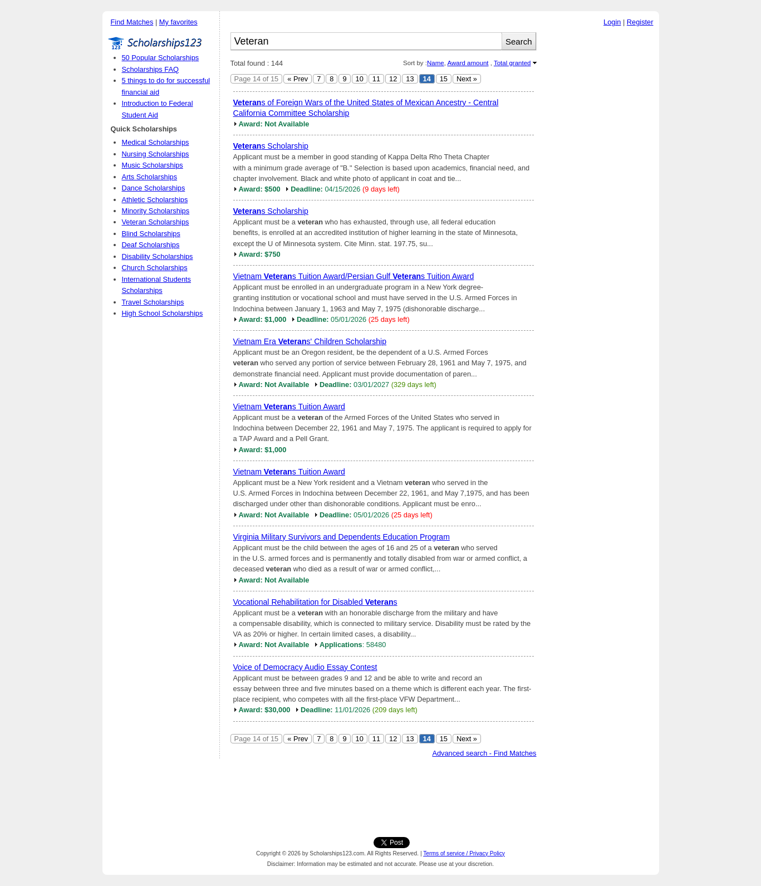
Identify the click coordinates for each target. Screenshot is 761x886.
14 (427, 79)
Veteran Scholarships (155, 222)
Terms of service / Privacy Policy (464, 853)
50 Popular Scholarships (160, 57)
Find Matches (132, 22)
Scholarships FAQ (150, 69)
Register (640, 22)
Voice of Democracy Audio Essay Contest (305, 667)
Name (435, 63)
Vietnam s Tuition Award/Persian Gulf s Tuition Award (353, 276)
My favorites (178, 22)
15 (444, 79)
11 (376, 79)
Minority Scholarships (156, 211)
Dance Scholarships (153, 188)
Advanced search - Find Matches (484, 753)
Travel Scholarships (153, 302)
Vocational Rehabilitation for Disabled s (315, 602)
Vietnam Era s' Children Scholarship (310, 341)
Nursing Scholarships (155, 154)
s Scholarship (270, 145)
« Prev (297, 79)
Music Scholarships (152, 165)
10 (360, 79)
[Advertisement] (600, 200)
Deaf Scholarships (151, 245)
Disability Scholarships (157, 256)
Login (612, 22)
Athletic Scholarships (155, 199)
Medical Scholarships (155, 142)
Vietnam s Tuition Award (289, 406)
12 (393, 79)
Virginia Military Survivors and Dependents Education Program (341, 536)
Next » (466, 79)
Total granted (512, 63)
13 (410, 79)
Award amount (467, 63)
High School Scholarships (162, 313)
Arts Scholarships (150, 177)
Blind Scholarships (151, 233)
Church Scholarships (155, 267)
